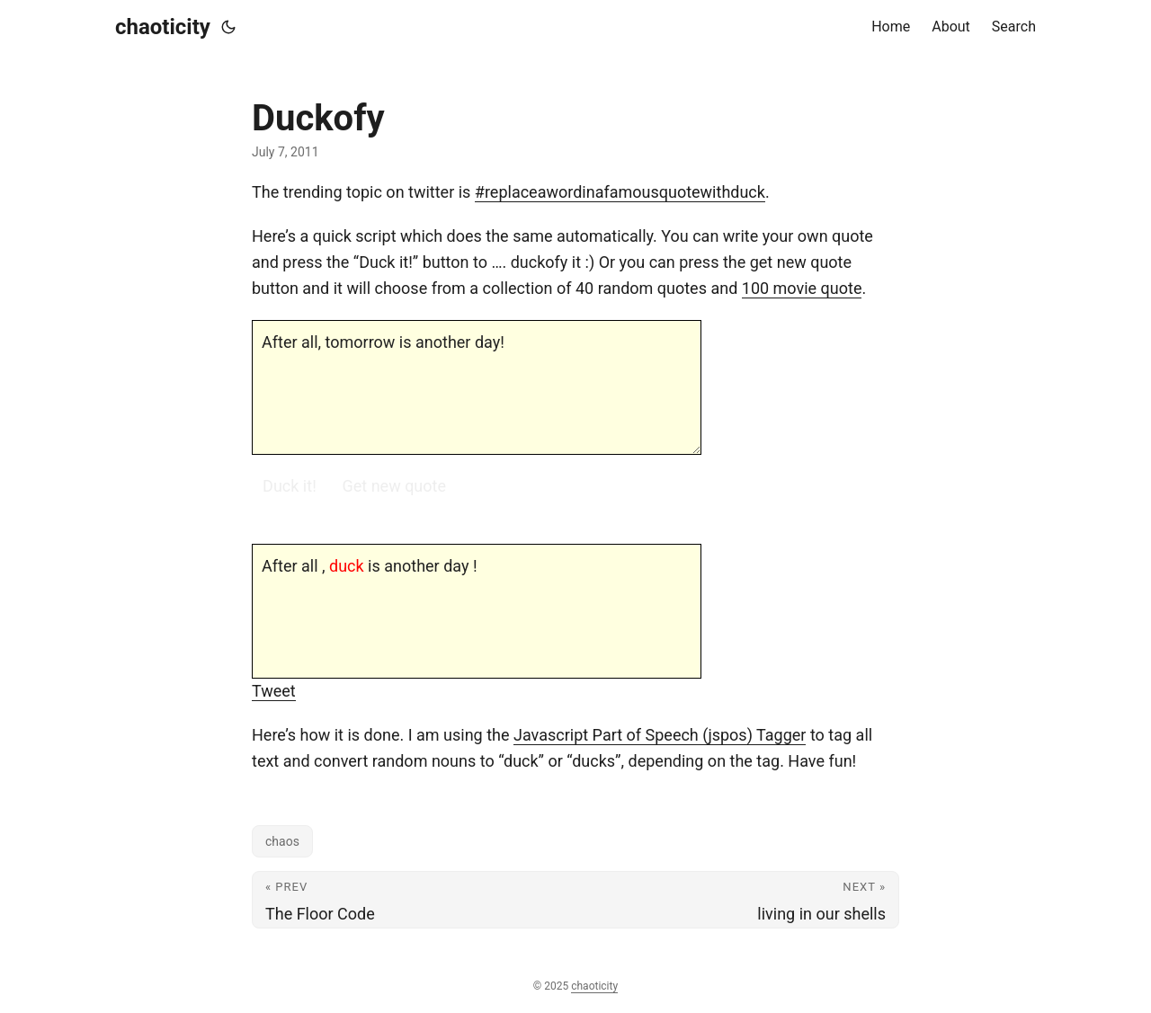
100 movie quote (802, 288)
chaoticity (162, 27)
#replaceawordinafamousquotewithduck (620, 191)
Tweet (274, 690)
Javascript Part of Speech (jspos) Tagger (659, 734)
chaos (282, 841)
